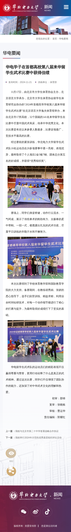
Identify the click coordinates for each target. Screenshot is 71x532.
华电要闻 (63, 38)
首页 (54, 38)
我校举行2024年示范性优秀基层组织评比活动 (34, 437)
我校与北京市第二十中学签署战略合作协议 (32, 431)
